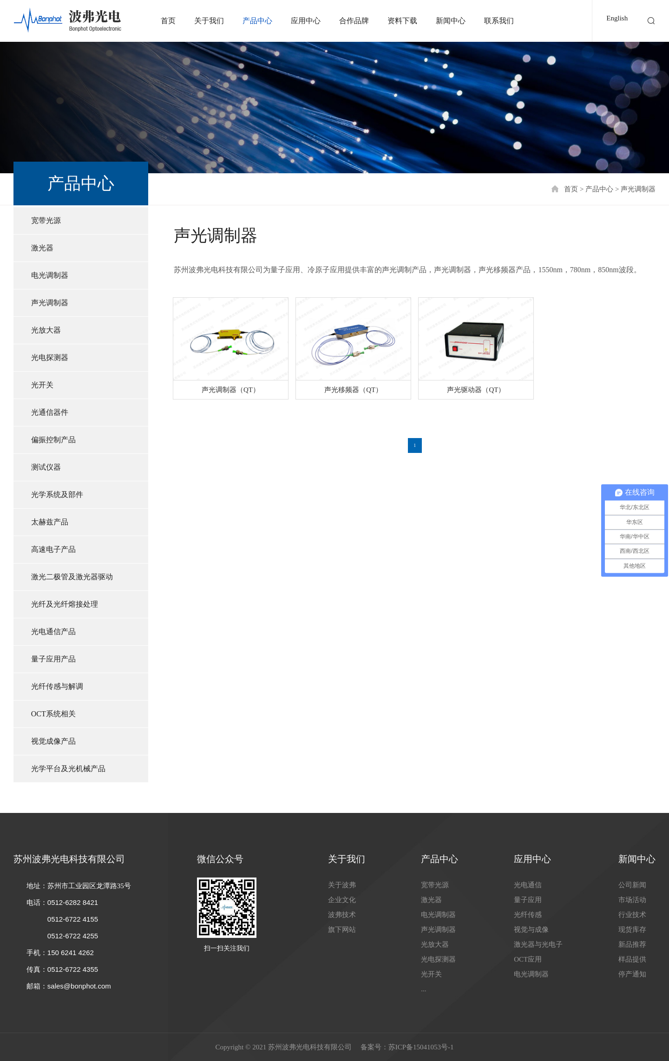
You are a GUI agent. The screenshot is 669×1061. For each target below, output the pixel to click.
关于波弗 (342, 885)
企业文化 (342, 900)
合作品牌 (354, 21)
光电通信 (528, 885)
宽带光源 (46, 220)
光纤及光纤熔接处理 (64, 604)
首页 (168, 21)
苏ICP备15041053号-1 (421, 1047)
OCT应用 (528, 959)
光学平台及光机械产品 (68, 769)
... (423, 989)
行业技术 (632, 914)
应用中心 (306, 21)
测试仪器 (46, 467)
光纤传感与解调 (57, 686)
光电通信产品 (53, 631)
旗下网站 (342, 929)
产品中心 (257, 21)
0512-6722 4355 (72, 969)
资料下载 (402, 21)
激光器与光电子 (538, 944)
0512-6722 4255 (72, 936)
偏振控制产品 (53, 440)
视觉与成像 (531, 929)
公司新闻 (632, 885)
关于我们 (209, 21)
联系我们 (499, 21)
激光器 (42, 248)
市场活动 (632, 900)
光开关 (42, 385)
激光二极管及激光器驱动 (72, 577)
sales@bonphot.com (79, 986)
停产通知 (632, 974)
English (617, 18)
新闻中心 (451, 21)
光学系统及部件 (57, 494)
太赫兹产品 (49, 522)
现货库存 (632, 929)
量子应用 (528, 900)
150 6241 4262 (70, 952)
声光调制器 (638, 189)
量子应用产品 (53, 659)
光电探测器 (49, 357)
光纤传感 (528, 914)
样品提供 (632, 959)
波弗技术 (342, 914)
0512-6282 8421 (72, 902)
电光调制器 (49, 275)
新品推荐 (632, 944)
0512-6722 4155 (72, 919)
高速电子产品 (53, 549)
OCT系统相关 (53, 714)
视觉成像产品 (53, 741)
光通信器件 (49, 412)
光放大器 (46, 330)
